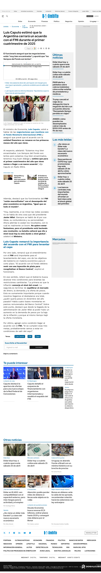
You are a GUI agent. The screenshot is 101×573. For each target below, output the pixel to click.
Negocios (68, 21)
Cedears (74, 243)
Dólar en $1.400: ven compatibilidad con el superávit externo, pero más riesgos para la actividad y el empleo (14, 497)
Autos (29, 547)
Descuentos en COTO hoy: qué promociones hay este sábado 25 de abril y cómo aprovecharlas (65, 166)
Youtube (25, 533)
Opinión (81, 21)
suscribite (90, 16)
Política (56, 21)
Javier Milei (85, 11)
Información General (13, 547)
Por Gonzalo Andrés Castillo (60, 524)
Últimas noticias (22, 540)
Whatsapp (30, 533)
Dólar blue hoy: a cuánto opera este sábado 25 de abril (61, 64)
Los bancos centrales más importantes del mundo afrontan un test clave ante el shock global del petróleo (64, 195)
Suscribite (39, 347)
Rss (67, 547)
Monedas (55, 243)
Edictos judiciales (62, 551)
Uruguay (93, 21)
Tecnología (57, 547)
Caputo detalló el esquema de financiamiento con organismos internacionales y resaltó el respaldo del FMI (37, 391)
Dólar (15, 11)
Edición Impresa (80, 544)
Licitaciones (90, 551)
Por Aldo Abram (8, 524)
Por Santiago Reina (9, 506)
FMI (30, 336)
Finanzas (44, 21)
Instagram (14, 533)
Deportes (65, 544)
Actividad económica (27, 11)
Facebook (9, 533)
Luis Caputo (25, 26)
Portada (7, 540)
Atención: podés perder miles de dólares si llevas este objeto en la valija (38, 496)
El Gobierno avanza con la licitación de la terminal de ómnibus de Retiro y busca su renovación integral (43, 182)
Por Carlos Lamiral (33, 524)
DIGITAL (28, 557)
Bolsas (60, 243)
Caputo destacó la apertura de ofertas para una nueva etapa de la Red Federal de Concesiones (13, 388)
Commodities (67, 243)
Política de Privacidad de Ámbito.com (19, 551)
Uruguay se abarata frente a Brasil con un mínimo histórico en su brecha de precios (61, 464)
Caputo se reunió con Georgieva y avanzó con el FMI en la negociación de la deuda (69, 377)
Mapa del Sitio (79, 547)
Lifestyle (30, 544)
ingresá (96, 16)
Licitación (48, 11)
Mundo (54, 544)
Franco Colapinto (73, 11)
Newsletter (96, 21)
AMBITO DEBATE (69, 557)
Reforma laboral (60, 11)
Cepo (38, 336)
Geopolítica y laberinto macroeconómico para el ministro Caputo (20, 179)
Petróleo (39, 11)
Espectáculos (42, 547)
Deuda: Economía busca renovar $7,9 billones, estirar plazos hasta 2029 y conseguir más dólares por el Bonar (38, 514)
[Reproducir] (26, 63)
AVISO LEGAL (45, 551)
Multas (77, 551)
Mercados (91, 540)
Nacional (43, 544)
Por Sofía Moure (56, 472)
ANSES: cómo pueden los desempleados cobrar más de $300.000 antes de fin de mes (62, 125)
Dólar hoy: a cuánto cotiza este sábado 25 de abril (61, 74)
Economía (31, 21)
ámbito (6, 26)
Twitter (4, 533)
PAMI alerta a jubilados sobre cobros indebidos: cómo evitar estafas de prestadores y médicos (62, 88)
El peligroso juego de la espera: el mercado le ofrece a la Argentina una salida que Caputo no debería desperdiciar (69, 399)
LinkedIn (19, 533)
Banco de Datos (76, 540)
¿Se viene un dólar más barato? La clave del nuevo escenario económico (65, 150)
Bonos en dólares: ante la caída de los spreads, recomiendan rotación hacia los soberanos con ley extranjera (62, 497)
